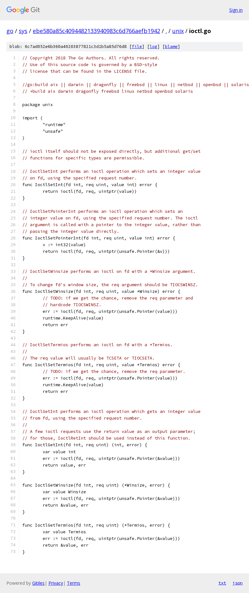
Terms (73, 583)
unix (178, 31)
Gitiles (38, 583)
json (237, 583)
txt (222, 583)
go (9, 31)
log (153, 46)
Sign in (236, 10)
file (137, 46)
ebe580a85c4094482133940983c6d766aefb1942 (96, 31)
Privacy (55, 583)
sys (23, 31)
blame (171, 46)
